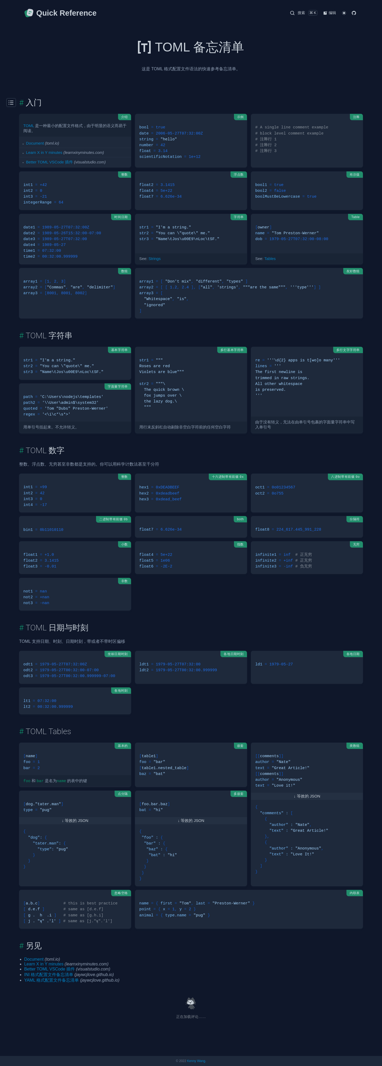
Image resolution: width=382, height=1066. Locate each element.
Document (35, 143)
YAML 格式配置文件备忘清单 (51, 980)
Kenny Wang (196, 1061)
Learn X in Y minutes (44, 152)
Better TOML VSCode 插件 (49, 162)
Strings (155, 259)
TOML (28, 126)
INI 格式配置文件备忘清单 (48, 974)
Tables (270, 259)
